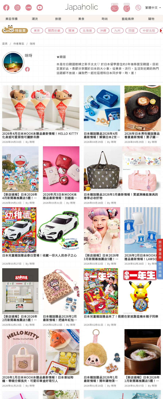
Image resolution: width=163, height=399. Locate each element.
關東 (71, 30)
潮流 (35, 18)
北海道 (87, 30)
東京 (37, 30)
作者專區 (18, 43)
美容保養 (11, 18)
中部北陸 (149, 30)
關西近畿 (54, 30)
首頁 (5, 43)
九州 (117, 30)
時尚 (105, 18)
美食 (81, 18)
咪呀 (32, 43)
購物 (151, 18)
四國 (132, 30)
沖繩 (103, 30)
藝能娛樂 (128, 18)
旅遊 (58, 18)
